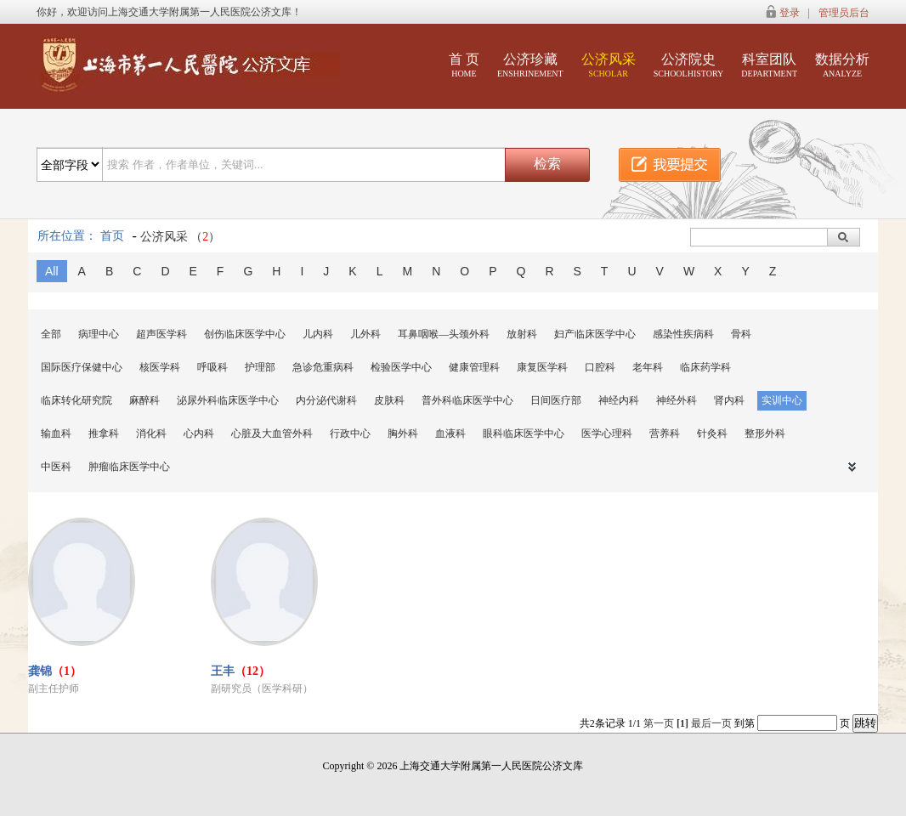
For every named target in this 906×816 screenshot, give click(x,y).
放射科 (522, 334)
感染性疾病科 (683, 334)
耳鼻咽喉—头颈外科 (444, 334)
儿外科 (365, 334)
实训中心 (782, 400)
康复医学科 (542, 367)
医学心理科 (606, 433)
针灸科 (712, 433)
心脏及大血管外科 (272, 433)
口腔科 (600, 367)
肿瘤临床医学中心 (129, 467)
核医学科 (159, 367)
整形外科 (765, 433)
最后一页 (711, 723)
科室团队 (769, 65)
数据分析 (842, 65)
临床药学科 (705, 367)
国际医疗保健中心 (81, 367)
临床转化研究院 (76, 400)
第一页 (658, 723)
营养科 (664, 433)
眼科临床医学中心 (523, 433)
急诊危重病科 (323, 367)
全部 (51, 334)
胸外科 (403, 433)
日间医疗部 (555, 400)
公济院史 (689, 65)
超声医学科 (161, 334)
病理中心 (98, 334)
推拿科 (103, 433)
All (52, 271)
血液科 (450, 433)
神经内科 (618, 400)
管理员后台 (843, 13)
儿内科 (318, 334)
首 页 (464, 65)
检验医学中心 (401, 367)
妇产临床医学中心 (595, 334)
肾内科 (729, 400)
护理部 (260, 367)
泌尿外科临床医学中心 (228, 400)
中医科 (56, 467)
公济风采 (608, 65)
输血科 (56, 433)
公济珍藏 (530, 65)
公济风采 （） (180, 236)
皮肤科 (389, 400)
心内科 (199, 433)
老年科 (647, 367)
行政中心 (350, 433)
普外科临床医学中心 (467, 400)
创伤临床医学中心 (245, 334)
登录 (789, 13)
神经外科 (676, 400)
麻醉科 (144, 400)
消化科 (151, 433)
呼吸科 (212, 367)
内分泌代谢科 (326, 400)
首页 (112, 236)
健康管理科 (474, 367)
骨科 (741, 334)
